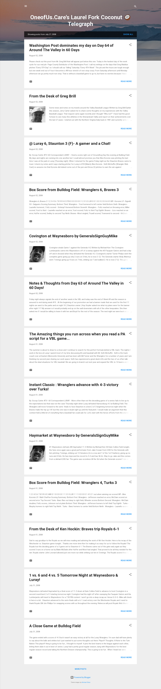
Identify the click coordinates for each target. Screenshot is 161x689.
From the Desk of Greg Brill (52, 96)
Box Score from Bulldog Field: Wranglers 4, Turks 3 (73, 482)
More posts (80, 669)
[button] (130, 45)
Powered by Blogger (81, 677)
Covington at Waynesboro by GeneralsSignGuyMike (73, 236)
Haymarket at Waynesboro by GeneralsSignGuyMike (74, 435)
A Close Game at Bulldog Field (55, 626)
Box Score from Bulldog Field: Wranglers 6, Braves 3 (74, 190)
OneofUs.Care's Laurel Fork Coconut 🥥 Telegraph (80, 20)
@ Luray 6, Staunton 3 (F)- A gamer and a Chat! (69, 143)
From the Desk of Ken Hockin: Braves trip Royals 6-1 (74, 529)
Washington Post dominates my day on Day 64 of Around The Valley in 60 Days (71, 47)
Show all (128, 34)
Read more (126, 81)
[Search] (135, 7)
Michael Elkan (86, 682)
